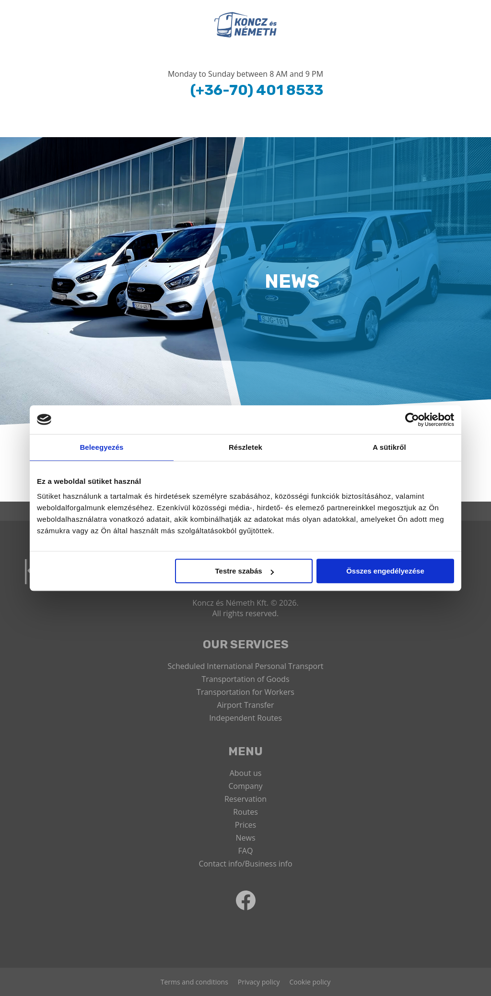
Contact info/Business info (245, 863)
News (245, 837)
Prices (245, 825)
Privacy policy (259, 981)
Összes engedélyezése (385, 571)
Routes (245, 812)
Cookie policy (309, 981)
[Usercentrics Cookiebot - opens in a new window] (412, 419)
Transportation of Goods (245, 679)
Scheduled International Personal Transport (246, 666)
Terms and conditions (194, 981)
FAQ (245, 850)
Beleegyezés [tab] (101, 447)
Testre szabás (244, 571)
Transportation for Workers (245, 692)
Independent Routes (245, 718)
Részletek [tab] (245, 447)
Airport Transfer (245, 705)
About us (246, 773)
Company (245, 786)
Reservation (245, 799)
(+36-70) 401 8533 (256, 90)
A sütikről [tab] (389, 447)
